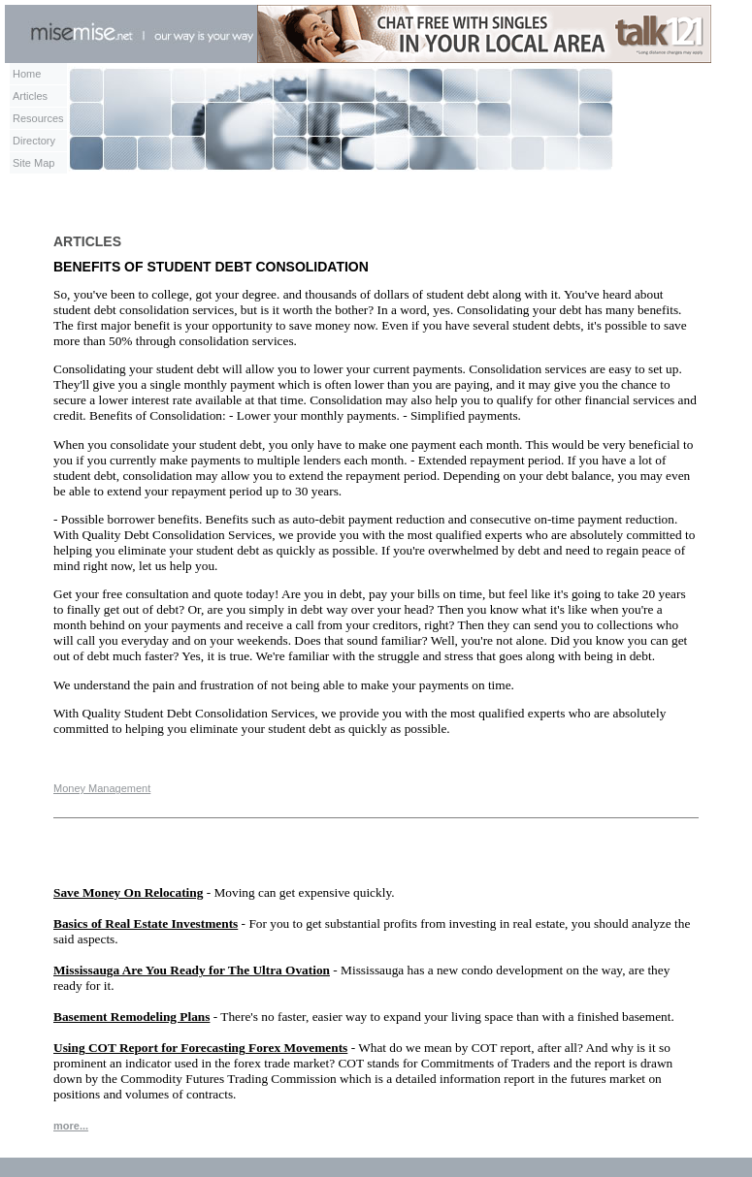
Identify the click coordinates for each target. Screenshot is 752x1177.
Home (27, 74)
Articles (30, 96)
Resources (38, 118)
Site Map (33, 163)
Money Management (101, 788)
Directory (34, 140)
